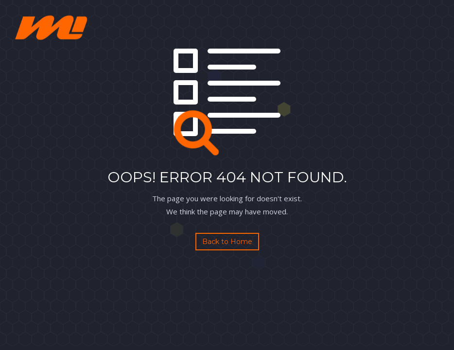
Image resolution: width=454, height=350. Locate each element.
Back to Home (227, 241)
